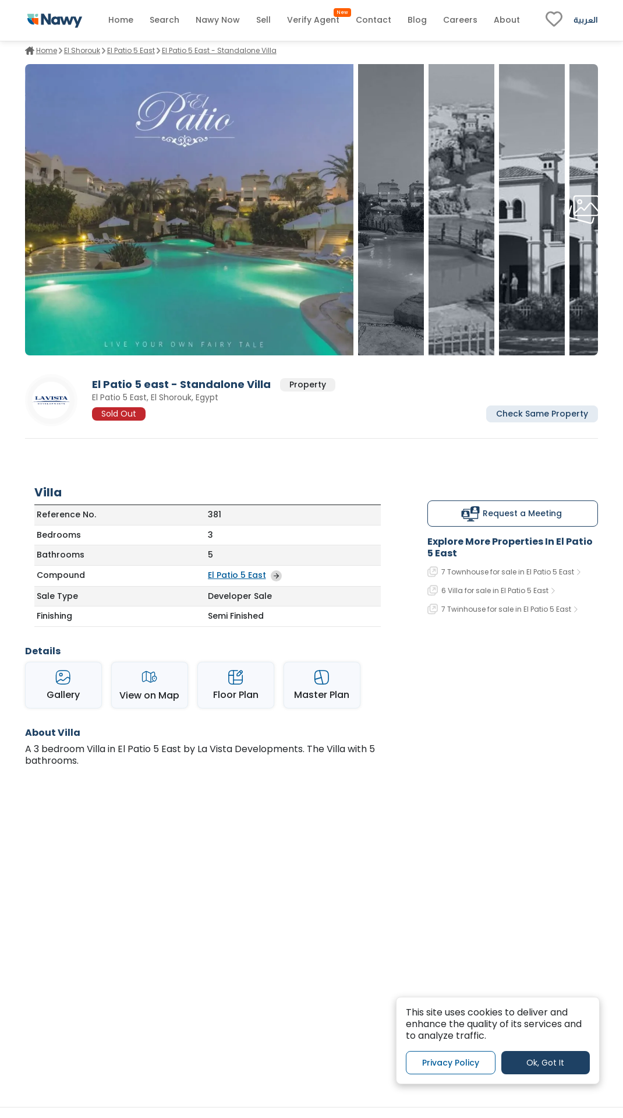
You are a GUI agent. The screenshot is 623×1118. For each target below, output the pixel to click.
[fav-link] (554, 20)
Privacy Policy (450, 1062)
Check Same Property (542, 413)
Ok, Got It (545, 1062)
